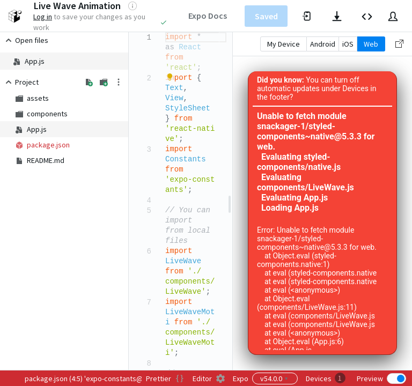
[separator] (229, 201)
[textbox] (165, 32)
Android (322, 44)
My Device (283, 44)
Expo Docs (207, 15)
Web (371, 44)
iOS (348, 44)
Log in (42, 16)
